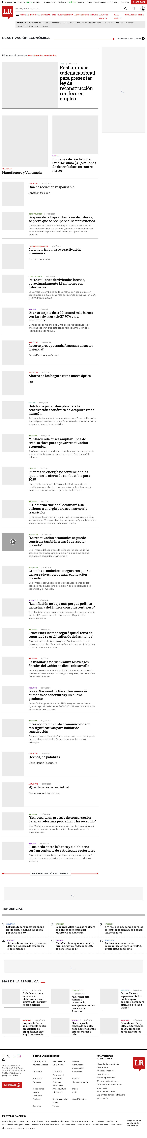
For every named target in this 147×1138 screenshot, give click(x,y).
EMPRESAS (45, 15)
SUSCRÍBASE (139, 2)
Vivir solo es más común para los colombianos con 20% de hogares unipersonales (124, 930)
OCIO (54, 15)
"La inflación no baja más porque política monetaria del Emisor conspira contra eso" (62, 605)
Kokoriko (130, 23)
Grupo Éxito (69, 23)
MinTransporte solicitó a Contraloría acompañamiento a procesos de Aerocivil (83, 1003)
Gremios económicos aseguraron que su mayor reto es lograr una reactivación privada (60, 574)
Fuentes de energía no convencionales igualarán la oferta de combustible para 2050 (59, 475)
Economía (77, 1071)
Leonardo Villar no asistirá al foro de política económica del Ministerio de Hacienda (75, 930)
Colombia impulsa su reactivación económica (55, 251)
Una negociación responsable (52, 187)
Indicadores (38, 1088)
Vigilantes (108, 23)
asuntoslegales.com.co (13, 1121)
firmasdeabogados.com (82, 1121)
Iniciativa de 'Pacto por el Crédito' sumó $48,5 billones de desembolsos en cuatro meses (74, 164)
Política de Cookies (106, 1091)
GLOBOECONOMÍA (65, 15)
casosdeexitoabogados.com (15, 1124)
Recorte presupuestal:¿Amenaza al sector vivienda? (61, 347)
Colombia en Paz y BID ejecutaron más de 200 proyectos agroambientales (132, 1027)
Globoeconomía (80, 1082)
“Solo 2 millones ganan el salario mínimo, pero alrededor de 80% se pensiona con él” (75, 946)
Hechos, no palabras (44, 757)
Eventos (76, 1078)
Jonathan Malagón (39, 193)
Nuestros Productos (106, 1070)
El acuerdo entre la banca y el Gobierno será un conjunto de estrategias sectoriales (62, 848)
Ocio (74, 1092)
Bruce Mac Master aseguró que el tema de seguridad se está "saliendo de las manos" (61, 635)
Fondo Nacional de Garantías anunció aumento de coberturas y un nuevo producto (58, 695)
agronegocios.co (35, 1121)
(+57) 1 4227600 (10, 1075)
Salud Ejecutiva (79, 1099)
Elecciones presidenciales (89, 23)
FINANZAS (24, 15)
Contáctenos (103, 1074)
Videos (56, 1106)
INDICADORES (131, 15)
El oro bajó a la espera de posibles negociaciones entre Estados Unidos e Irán (84, 1029)
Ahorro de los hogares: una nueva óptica (60, 376)
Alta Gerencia (59, 1061)
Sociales (37, 1106)
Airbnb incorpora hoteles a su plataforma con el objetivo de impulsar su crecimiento (35, 999)
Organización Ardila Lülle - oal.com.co (134, 1123)
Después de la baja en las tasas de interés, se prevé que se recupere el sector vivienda (62, 219)
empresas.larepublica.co (57, 1121)
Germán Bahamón (39, 259)
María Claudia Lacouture (43, 763)
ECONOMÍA (35, 15)
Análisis (75, 1061)
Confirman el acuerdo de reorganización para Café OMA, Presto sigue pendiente (123, 946)
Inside (75, 1088)
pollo (20, 26)
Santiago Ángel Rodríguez (44, 793)
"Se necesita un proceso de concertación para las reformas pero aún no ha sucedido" (62, 819)
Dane (47, 23)
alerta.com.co (8, 1128)
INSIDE (141, 15)
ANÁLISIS (94, 15)
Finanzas (37, 1082)
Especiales (57, 1078)
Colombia (56, 23)
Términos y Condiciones (108, 1081)
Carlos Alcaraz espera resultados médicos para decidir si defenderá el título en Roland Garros (132, 1000)
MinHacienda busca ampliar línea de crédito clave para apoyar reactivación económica (58, 443)
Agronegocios (39, 1061)
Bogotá (119, 23)
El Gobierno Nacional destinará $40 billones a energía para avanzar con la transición (58, 508)
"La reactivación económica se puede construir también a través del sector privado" (57, 541)
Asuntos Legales (40, 1064)
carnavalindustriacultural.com (45, 1124)
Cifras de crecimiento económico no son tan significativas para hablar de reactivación (59, 728)
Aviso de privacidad (106, 1077)
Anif (31, 381)
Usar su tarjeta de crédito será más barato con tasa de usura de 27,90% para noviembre (61, 316)
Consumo (37, 1071)
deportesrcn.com (26, 1128)
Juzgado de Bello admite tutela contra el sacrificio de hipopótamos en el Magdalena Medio (35, 1029)
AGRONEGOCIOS (82, 15)
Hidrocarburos (33, 26)
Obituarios (57, 1092)
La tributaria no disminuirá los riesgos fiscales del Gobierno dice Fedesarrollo (59, 664)
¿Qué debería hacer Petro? (49, 787)
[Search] (125, 8)
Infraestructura (59, 1088)
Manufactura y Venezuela (22, 173)
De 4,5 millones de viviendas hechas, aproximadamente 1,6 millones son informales (57, 283)
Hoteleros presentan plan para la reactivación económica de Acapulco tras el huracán (62, 410)
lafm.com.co (117, 1124)
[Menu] (18, 15)
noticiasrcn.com (100, 1124)
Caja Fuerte (58, 1064)
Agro (45, 26)
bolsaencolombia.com (107, 1121)
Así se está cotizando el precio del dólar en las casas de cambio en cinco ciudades (27, 946)
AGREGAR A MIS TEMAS (131, 38)
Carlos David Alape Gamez (44, 355)
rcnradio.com (84, 1124)
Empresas (37, 1078)
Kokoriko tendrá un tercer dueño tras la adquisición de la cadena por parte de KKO (25, 930)
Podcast (36, 1099)
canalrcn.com (68, 1124)
